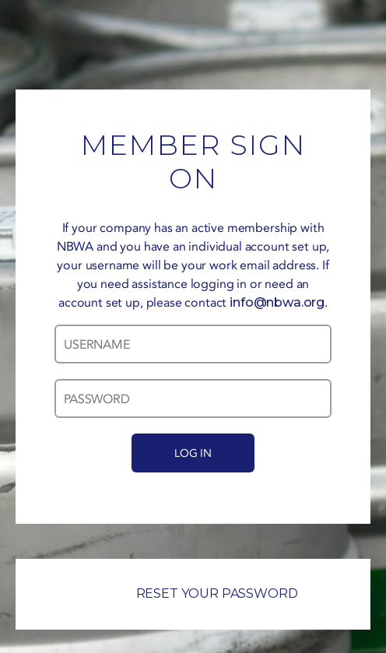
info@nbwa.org (277, 302)
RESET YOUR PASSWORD (193, 593)
